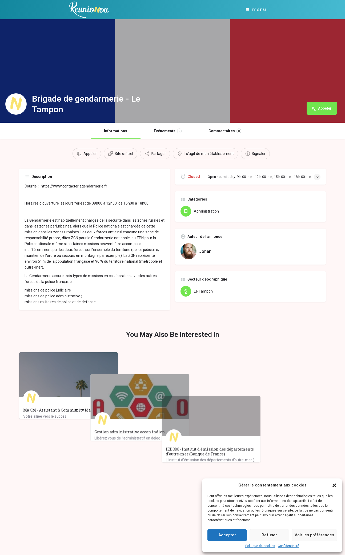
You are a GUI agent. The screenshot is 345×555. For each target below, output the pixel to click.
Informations (115, 131)
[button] (334, 485)
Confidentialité (288, 546)
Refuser (269, 535)
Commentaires (224, 131)
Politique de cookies (260, 546)
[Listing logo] (16, 104)
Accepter (227, 535)
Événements (168, 131)
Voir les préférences (314, 535)
